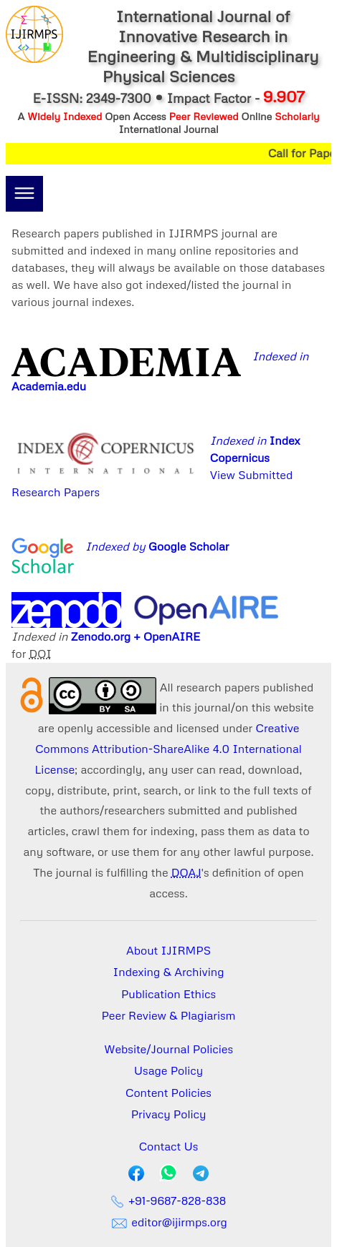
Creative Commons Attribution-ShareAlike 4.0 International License (168, 749)
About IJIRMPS (168, 950)
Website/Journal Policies (168, 1049)
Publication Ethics (168, 994)
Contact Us (169, 1146)
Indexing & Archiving (168, 972)
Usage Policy (168, 1070)
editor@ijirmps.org (168, 1222)
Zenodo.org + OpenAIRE (136, 636)
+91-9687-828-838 (169, 1200)
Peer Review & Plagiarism (169, 1015)
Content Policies (168, 1092)
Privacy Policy (169, 1114)
